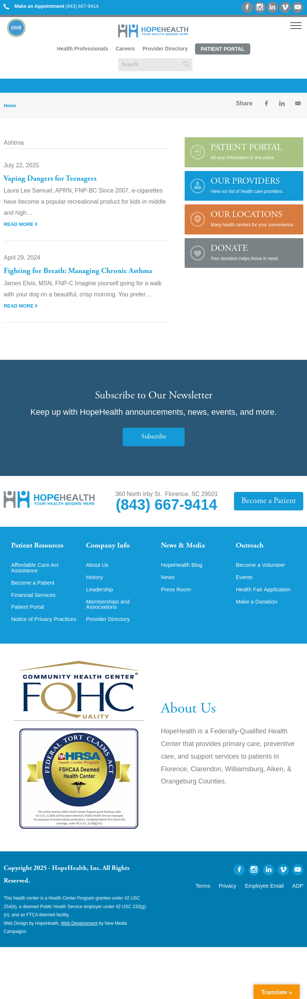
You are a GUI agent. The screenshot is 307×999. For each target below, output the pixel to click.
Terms (215, 897)
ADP (298, 897)
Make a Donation (258, 607)
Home (10, 105)
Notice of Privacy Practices (33, 629)
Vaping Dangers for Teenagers (53, 179)
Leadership (100, 595)
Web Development (79, 936)
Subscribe (153, 437)
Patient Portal (222, 49)
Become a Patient (271, 501)
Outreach (251, 546)
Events (245, 582)
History (95, 582)
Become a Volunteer (262, 569)
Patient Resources (40, 546)
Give (16, 27)
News (168, 582)
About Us (98, 569)
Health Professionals (82, 49)
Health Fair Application (265, 595)
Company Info (110, 546)
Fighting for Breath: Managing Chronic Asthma (83, 271)
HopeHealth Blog (183, 569)
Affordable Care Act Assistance (36, 572)
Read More (21, 224)
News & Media (185, 546)
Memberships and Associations (109, 610)
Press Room (177, 595)
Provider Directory (165, 49)
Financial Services (35, 601)
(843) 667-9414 (51, 6)
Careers (125, 49)
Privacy (237, 897)
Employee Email (269, 897)
